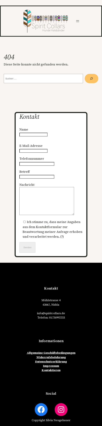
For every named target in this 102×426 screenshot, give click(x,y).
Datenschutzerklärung (51, 367)
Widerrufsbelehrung (51, 362)
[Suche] (91, 78)
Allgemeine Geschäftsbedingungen (51, 358)
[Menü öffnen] (77, 21)
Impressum (51, 371)
